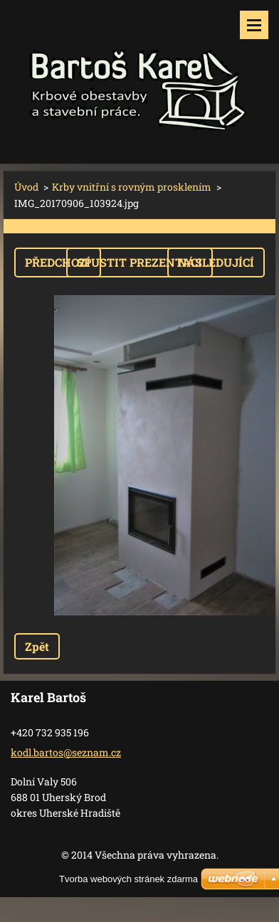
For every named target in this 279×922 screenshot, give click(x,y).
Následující (216, 262)
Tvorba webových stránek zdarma (128, 879)
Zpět (37, 646)
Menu (254, 25)
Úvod (26, 187)
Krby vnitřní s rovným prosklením (131, 187)
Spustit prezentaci (139, 262)
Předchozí (57, 262)
